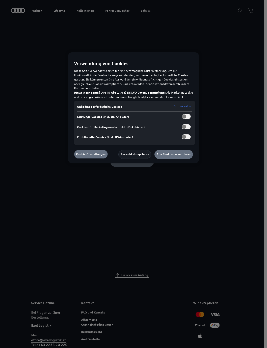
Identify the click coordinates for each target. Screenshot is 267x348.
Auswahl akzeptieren (134, 154)
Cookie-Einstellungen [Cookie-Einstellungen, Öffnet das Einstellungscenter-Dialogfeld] (91, 154)
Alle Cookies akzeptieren (174, 154)
